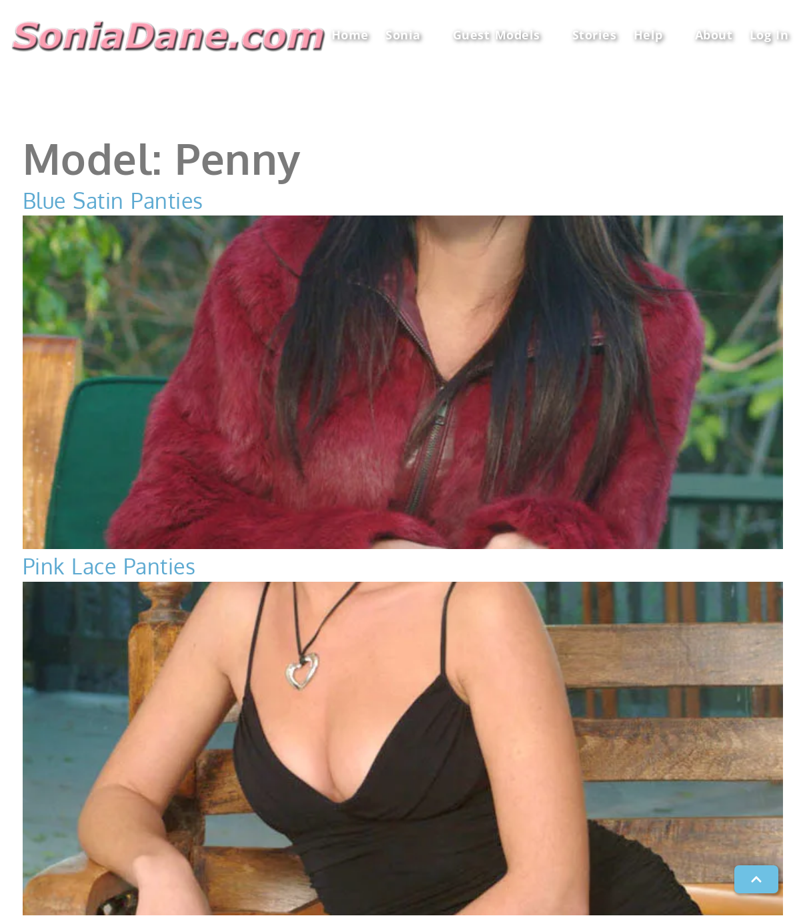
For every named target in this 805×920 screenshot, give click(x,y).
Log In (769, 35)
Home (350, 35)
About (714, 35)
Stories (594, 35)
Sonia (410, 35)
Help (656, 35)
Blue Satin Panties (113, 200)
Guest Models (504, 35)
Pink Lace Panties (109, 566)
